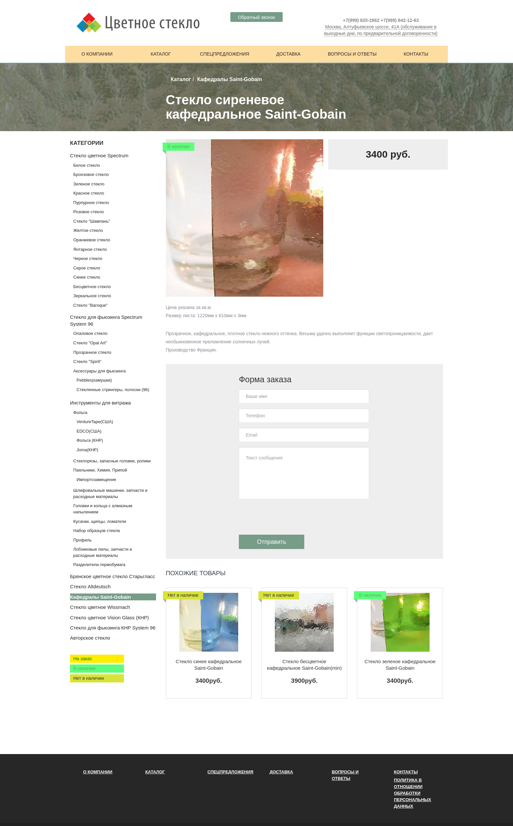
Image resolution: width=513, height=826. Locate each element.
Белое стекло (86, 165)
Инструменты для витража (100, 402)
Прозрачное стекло (92, 352)
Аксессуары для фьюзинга (99, 371)
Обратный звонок (256, 17)
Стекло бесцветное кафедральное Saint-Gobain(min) (304, 665)
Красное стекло (88, 193)
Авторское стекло (90, 638)
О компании (97, 54)
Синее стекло (86, 277)
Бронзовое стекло (91, 174)
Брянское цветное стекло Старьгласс (112, 576)
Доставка (288, 54)
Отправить (271, 542)
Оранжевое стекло (91, 239)
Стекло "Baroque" (90, 305)
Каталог (161, 54)
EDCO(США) (89, 431)
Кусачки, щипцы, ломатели (99, 521)
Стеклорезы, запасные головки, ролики (112, 460)
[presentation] (288, 517)
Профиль (82, 540)
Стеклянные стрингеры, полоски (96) (113, 389)
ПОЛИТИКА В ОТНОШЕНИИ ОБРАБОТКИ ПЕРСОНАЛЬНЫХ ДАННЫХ (412, 793)
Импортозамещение (96, 479)
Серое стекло (86, 268)
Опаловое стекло (90, 333)
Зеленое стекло (88, 183)
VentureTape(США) (95, 421)
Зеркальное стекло (92, 295)
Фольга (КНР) (90, 440)
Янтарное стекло (90, 249)
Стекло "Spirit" (87, 361)
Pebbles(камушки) (94, 380)
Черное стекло (87, 258)
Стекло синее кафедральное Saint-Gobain (209, 665)
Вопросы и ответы (352, 54)
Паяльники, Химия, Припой (100, 470)
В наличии (84, 668)
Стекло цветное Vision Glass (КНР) (109, 617)
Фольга (80, 412)
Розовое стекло (88, 211)
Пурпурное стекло (91, 202)
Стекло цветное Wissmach (100, 607)
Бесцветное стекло (92, 286)
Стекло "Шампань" (91, 221)
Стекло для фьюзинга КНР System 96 (112, 627)
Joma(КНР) (87, 449)
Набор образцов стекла (96, 530)
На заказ (82, 658)
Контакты (416, 54)
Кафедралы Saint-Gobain (100, 597)
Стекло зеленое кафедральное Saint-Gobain (399, 665)
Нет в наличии (88, 678)
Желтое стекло (88, 230)
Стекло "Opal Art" (90, 342)
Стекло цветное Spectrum (99, 155)
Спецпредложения (224, 54)
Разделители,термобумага (99, 564)
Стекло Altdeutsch (90, 586)
